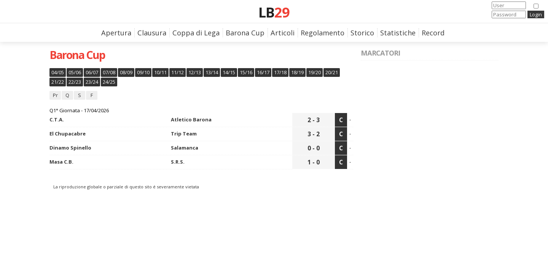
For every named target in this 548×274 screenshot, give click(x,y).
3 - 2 (313, 134)
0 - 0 (313, 148)
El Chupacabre (67, 133)
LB (274, 12)
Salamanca (184, 147)
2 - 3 (313, 120)
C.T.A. (56, 119)
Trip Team (184, 133)
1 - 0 (313, 162)
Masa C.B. (61, 161)
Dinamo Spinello (70, 147)
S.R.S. (178, 161)
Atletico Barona (191, 119)
